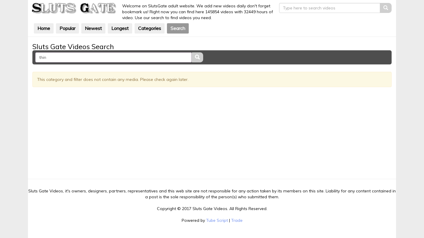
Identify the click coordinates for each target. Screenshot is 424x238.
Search (177, 28)
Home (43, 28)
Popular (67, 28)
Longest (120, 28)
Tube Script (217, 220)
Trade (237, 220)
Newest (93, 28)
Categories (149, 28)
